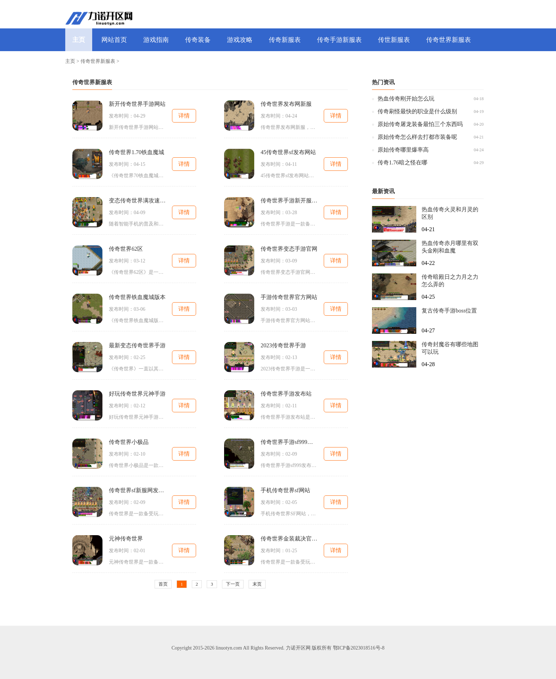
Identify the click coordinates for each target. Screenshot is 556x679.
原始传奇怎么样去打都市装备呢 (417, 137)
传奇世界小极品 (129, 442)
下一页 (233, 584)
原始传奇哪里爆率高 (403, 150)
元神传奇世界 (126, 539)
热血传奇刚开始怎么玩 (406, 99)
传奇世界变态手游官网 (289, 249)
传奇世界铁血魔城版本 (137, 297)
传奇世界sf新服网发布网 (137, 490)
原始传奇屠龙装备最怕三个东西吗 (420, 124)
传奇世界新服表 (448, 39)
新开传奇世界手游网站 (137, 104)
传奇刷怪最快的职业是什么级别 (417, 111)
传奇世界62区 (126, 249)
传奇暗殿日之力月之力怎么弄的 (450, 280)
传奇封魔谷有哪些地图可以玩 (450, 348)
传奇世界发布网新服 (286, 104)
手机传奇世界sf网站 (285, 490)
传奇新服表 (285, 39)
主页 (78, 39)
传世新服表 (394, 39)
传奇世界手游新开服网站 (289, 200)
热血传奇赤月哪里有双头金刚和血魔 (450, 247)
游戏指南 (156, 39)
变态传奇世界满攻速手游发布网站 (137, 200)
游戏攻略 (239, 39)
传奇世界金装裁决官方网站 (289, 539)
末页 (257, 584)
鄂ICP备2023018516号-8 (358, 648)
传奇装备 (198, 39)
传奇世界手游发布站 (286, 394)
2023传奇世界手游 (283, 345)
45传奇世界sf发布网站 (288, 152)
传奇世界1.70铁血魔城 (136, 152)
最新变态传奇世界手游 (137, 345)
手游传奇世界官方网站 (289, 297)
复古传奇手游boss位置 (449, 311)
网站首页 (114, 39)
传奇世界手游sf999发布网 (289, 442)
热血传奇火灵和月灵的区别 (450, 213)
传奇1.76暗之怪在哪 (402, 162)
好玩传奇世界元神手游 (137, 394)
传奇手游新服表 (339, 39)
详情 (184, 116)
